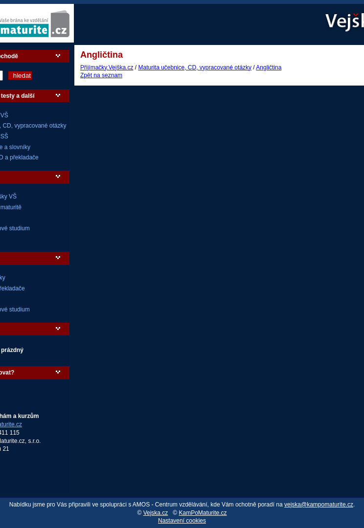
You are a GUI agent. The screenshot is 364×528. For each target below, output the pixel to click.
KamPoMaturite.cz (203, 512)
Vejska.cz (155, 512)
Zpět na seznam (101, 75)
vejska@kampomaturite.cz (318, 504)
